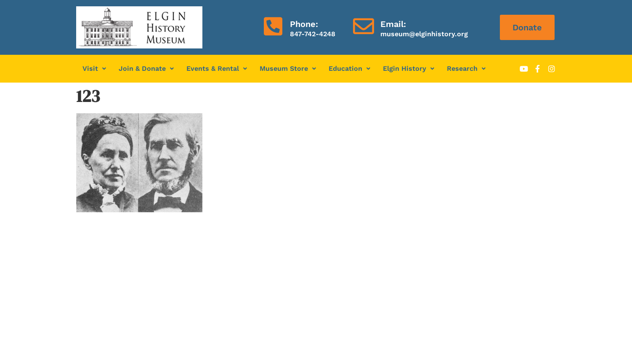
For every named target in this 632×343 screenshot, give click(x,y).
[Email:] (363, 26)
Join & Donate (146, 68)
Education (349, 68)
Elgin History (408, 68)
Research (466, 68)
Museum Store (288, 68)
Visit (94, 68)
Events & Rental (216, 68)
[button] (94, 68)
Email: (393, 24)
